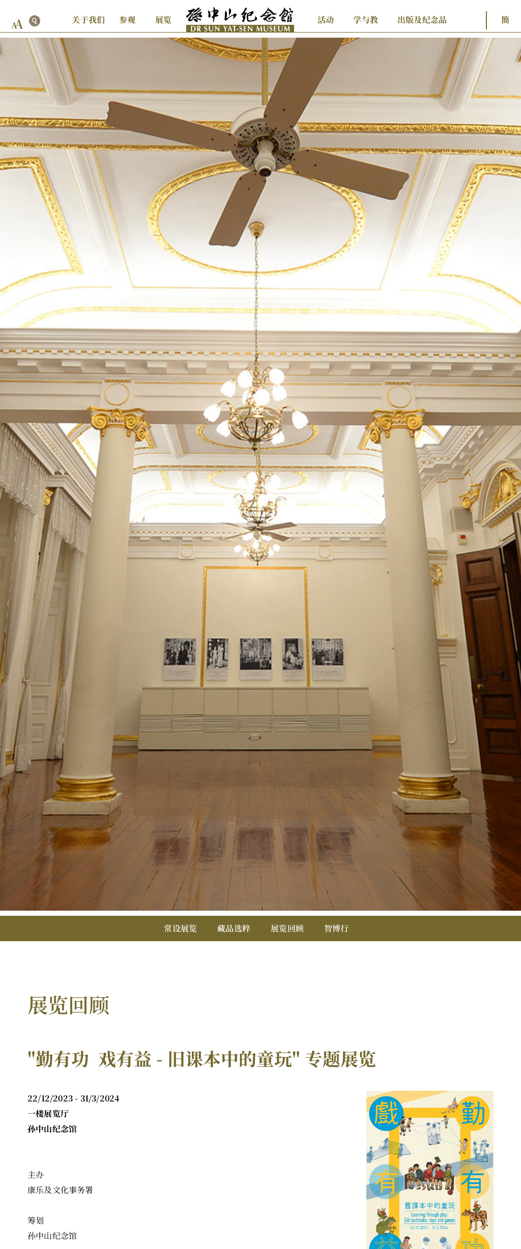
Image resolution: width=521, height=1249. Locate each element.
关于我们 (88, 19)
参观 (127, 19)
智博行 (336, 928)
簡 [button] (505, 19)
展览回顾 (287, 928)
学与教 (365, 19)
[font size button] (17, 24)
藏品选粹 (233, 928)
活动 (325, 19)
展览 (163, 19)
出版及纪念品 (422, 19)
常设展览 (180, 928)
